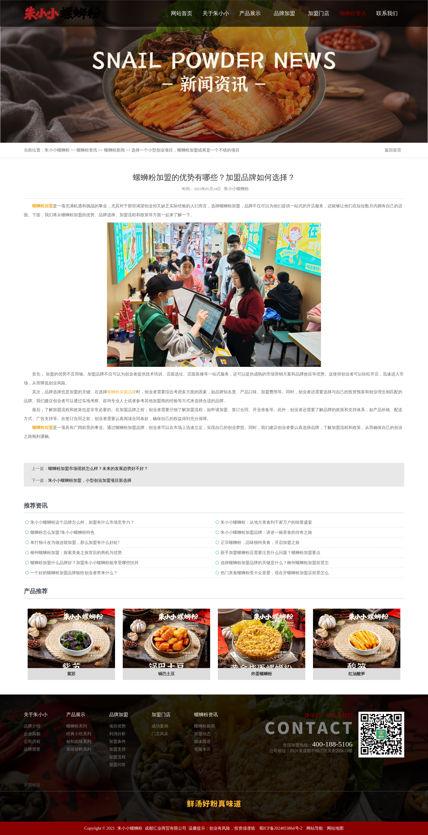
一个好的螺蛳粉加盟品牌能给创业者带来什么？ (74, 573)
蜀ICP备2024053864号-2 (280, 828)
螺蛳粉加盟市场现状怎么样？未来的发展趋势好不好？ (98, 468)
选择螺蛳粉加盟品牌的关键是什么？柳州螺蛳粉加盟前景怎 (275, 563)
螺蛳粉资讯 (352, 18)
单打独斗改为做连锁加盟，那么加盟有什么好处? (74, 542)
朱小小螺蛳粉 (57, 150)
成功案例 (160, 726)
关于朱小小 (215, 13)
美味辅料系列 (78, 749)
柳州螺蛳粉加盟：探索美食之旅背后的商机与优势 (76, 552)
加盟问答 (117, 765)
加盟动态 (202, 734)
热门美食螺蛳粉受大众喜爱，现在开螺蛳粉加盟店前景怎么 (275, 573)
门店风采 (160, 734)
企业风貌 (32, 734)
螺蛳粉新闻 (114, 150)
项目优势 (117, 726)
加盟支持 (117, 749)
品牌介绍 (32, 726)
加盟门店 (318, 13)
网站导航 (314, 828)
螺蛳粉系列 (76, 726)
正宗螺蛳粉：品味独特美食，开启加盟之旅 (260, 542)
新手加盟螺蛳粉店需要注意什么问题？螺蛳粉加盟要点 (270, 552)
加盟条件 (117, 741)
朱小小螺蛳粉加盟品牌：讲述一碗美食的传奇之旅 (266, 532)
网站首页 (181, 13)
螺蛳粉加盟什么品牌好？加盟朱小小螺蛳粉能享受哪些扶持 (84, 563)
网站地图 (335, 828)
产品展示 (250, 13)
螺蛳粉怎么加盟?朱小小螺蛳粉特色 (62, 532)
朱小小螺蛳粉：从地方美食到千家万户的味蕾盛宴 (266, 522)
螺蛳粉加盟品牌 (121, 392)
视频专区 (202, 749)
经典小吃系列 (78, 734)
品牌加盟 (284, 13)
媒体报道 (202, 741)
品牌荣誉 (32, 749)
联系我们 (387, 13)
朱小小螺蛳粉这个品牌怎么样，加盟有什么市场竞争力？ (82, 522)
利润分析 (117, 734)
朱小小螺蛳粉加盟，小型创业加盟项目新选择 (89, 480)
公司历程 (32, 741)
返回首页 (393, 150)
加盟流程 (117, 757)
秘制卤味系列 (78, 741)
